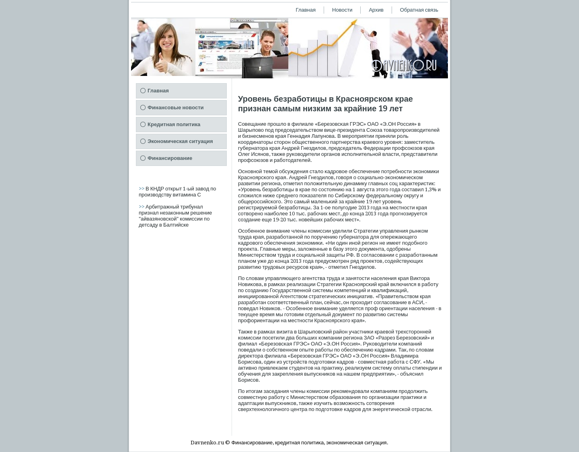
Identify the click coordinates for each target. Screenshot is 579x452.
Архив (376, 10)
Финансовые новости (176, 107)
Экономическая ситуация (180, 141)
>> (142, 189)
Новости (342, 10)
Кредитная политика (174, 124)
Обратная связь (419, 10)
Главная (306, 10)
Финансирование (170, 158)
